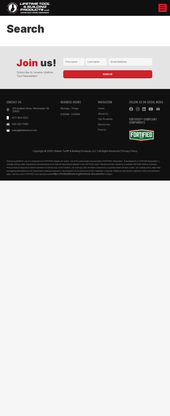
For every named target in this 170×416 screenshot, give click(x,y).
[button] (162, 8)
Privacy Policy (129, 151)
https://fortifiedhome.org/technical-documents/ (78, 173)
